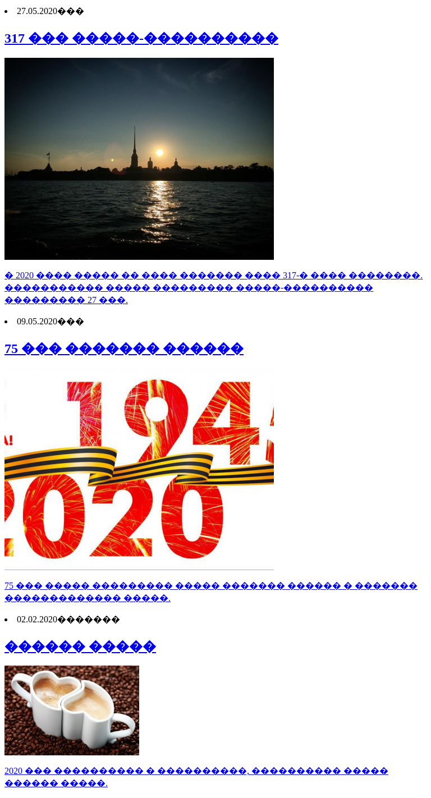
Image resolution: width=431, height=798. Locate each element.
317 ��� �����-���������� (141, 38)
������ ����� (80, 646)
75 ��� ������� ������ (124, 348)
